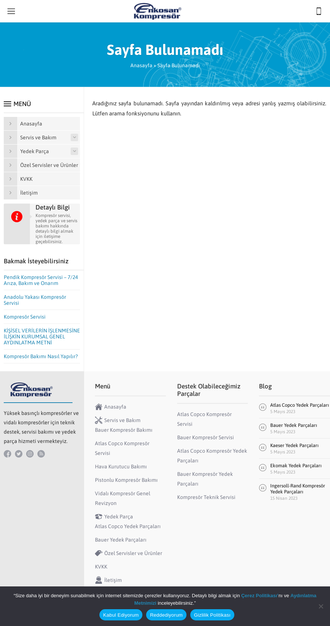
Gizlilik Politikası (212, 615)
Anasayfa (141, 65)
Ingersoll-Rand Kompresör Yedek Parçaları (297, 489)
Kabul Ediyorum (121, 615)
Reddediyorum (166, 615)
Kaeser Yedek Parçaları (294, 445)
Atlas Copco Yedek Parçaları (299, 405)
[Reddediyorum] (320, 606)
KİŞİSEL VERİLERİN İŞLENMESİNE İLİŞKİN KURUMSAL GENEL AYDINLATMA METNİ (42, 336)
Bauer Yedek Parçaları (293, 425)
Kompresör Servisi (25, 317)
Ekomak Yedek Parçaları (295, 465)
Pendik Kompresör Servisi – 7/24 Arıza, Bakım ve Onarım (41, 280)
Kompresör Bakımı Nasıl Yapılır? (41, 356)
